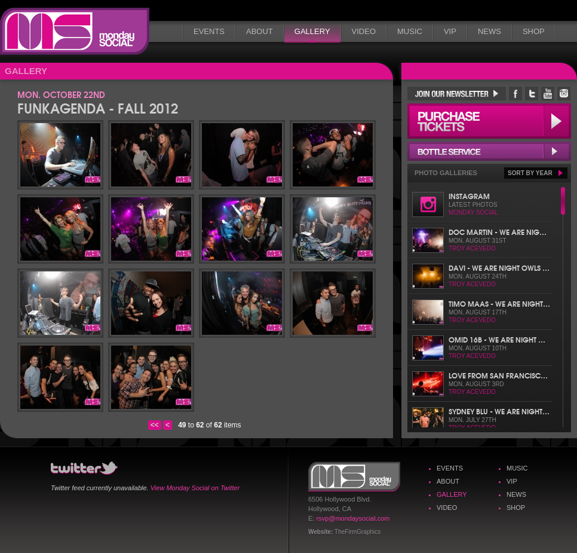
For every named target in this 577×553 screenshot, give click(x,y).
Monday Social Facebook (515, 93)
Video (364, 31)
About (259, 31)
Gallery (312, 31)
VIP (450, 31)
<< (155, 425)
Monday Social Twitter (531, 93)
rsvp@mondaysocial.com (352, 518)
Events (209, 31)
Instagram (469, 196)
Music (409, 31)
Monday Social (74, 31)
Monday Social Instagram (563, 93)
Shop (534, 31)
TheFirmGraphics (357, 531)
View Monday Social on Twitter (195, 487)
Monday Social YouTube (547, 93)
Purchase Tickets (489, 121)
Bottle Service (489, 151)
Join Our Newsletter (456, 93)
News (489, 31)
